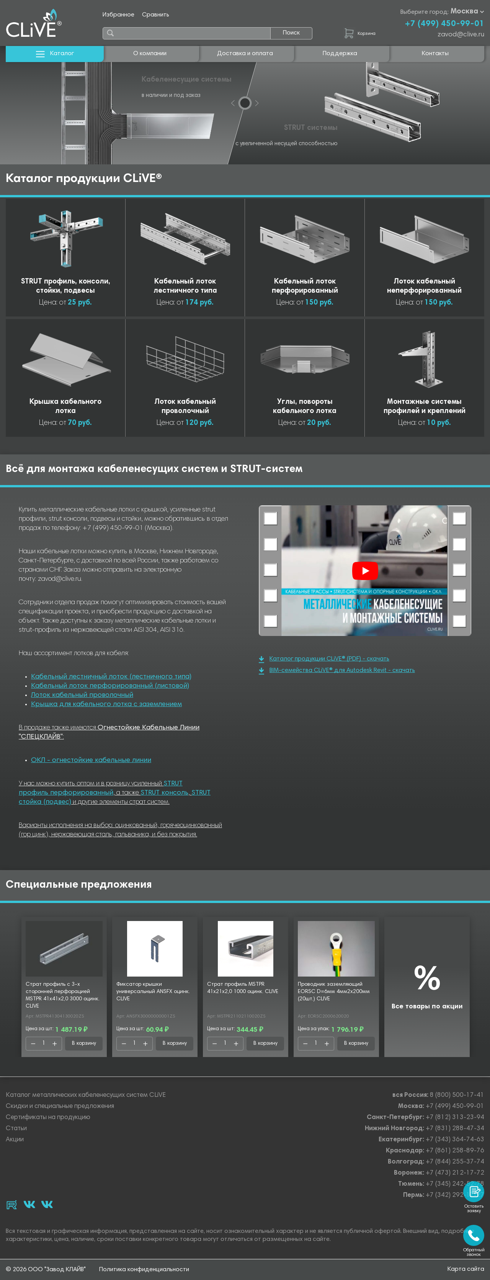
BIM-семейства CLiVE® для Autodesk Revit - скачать (337, 671)
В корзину (84, 1043)
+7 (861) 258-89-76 (455, 1151)
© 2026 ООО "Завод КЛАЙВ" (46, 1270)
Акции (15, 1140)
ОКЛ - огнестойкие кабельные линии (91, 760)
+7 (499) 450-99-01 (444, 24)
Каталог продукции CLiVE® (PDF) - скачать (324, 659)
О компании (150, 54)
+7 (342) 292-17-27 (455, 1195)
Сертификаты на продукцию (48, 1117)
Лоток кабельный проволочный (82, 695)
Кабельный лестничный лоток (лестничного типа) (111, 677)
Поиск (291, 33)
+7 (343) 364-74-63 (455, 1140)
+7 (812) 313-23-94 (455, 1117)
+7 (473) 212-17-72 (455, 1173)
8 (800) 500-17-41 (457, 1095)
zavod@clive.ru (461, 34)
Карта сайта (466, 1269)
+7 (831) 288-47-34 (455, 1129)
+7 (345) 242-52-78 (455, 1184)
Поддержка (340, 54)
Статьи (16, 1129)
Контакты (435, 54)
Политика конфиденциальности (144, 1270)
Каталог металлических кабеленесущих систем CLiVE (86, 1095)
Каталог (55, 54)
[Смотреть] (365, 571)
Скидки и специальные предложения (60, 1106)
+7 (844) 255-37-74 (455, 1162)
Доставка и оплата (245, 54)
